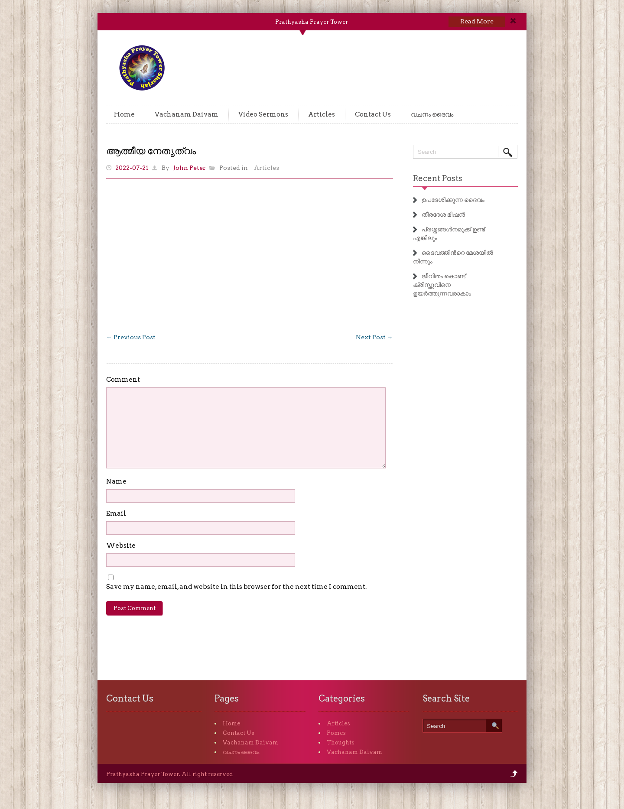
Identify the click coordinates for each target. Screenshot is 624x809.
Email (116, 513)
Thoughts (340, 742)
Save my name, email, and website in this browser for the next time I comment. (236, 587)
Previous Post (131, 337)
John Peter (189, 167)
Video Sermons (263, 114)
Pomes (336, 733)
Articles (321, 114)
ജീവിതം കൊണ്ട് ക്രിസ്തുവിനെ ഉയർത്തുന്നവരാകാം (442, 285)
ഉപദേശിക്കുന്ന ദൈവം (453, 199)
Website (121, 545)
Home (124, 114)
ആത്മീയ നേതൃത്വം (151, 150)
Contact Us (373, 114)
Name (116, 481)
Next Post (374, 337)
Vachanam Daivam (186, 114)
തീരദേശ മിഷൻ (443, 214)
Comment (123, 379)
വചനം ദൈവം (432, 114)
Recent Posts (437, 178)
